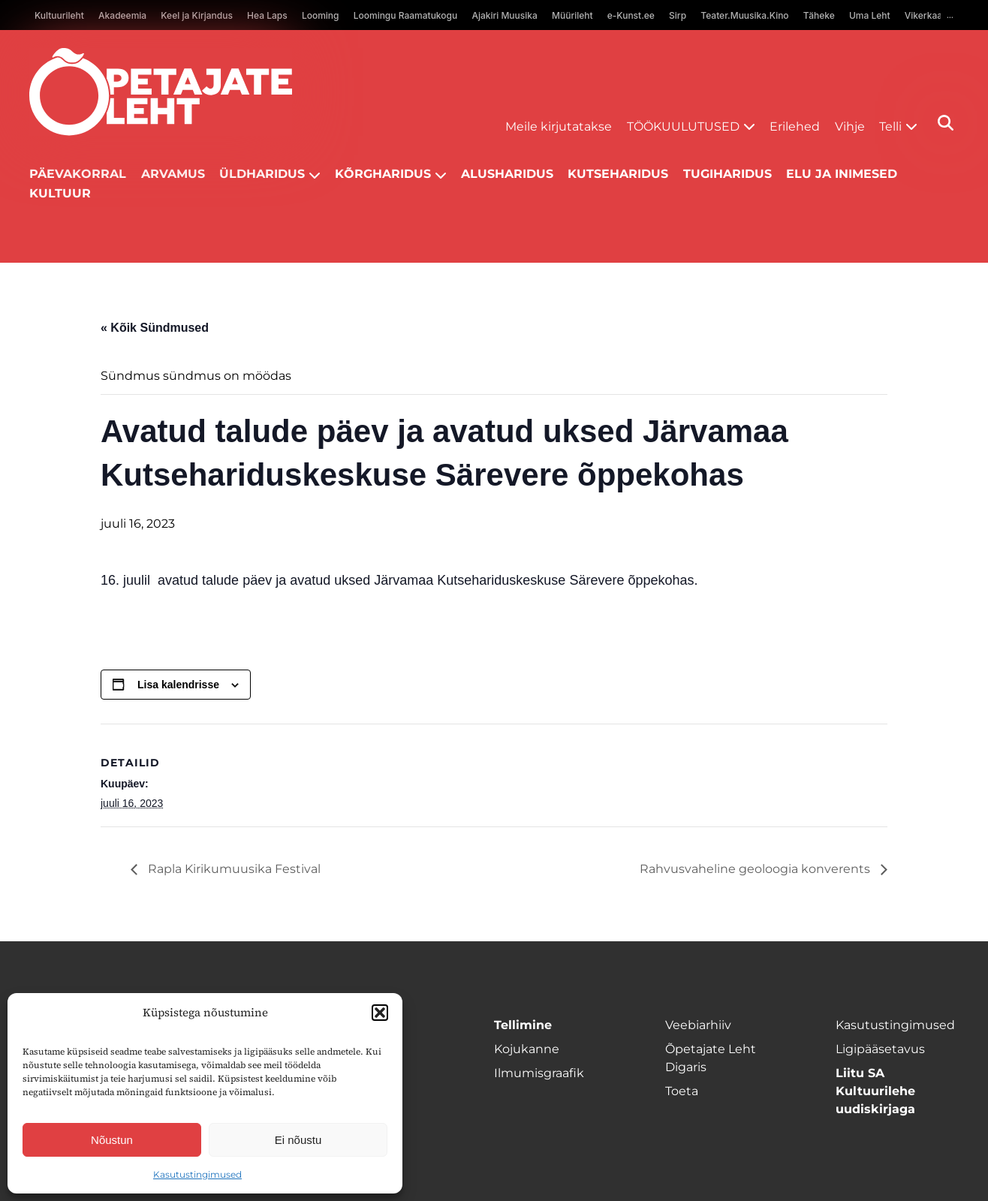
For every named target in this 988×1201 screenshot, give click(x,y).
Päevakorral (77, 174)
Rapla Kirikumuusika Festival (233, 869)
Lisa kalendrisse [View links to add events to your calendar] (178, 685)
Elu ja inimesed (841, 174)
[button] (379, 1012)
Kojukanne (526, 1049)
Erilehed (795, 126)
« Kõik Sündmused (155, 327)
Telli (890, 126)
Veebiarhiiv (698, 1025)
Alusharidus (507, 174)
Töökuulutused (683, 126)
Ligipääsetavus (880, 1049)
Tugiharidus (727, 174)
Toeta (681, 1091)
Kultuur (60, 193)
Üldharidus (262, 174)
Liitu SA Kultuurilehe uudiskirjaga (875, 1091)
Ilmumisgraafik (539, 1073)
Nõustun (112, 1139)
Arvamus (173, 174)
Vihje (850, 126)
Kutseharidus (618, 174)
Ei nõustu (298, 1139)
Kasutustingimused (197, 1174)
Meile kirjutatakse (558, 126)
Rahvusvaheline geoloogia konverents (756, 869)
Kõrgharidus (383, 174)
